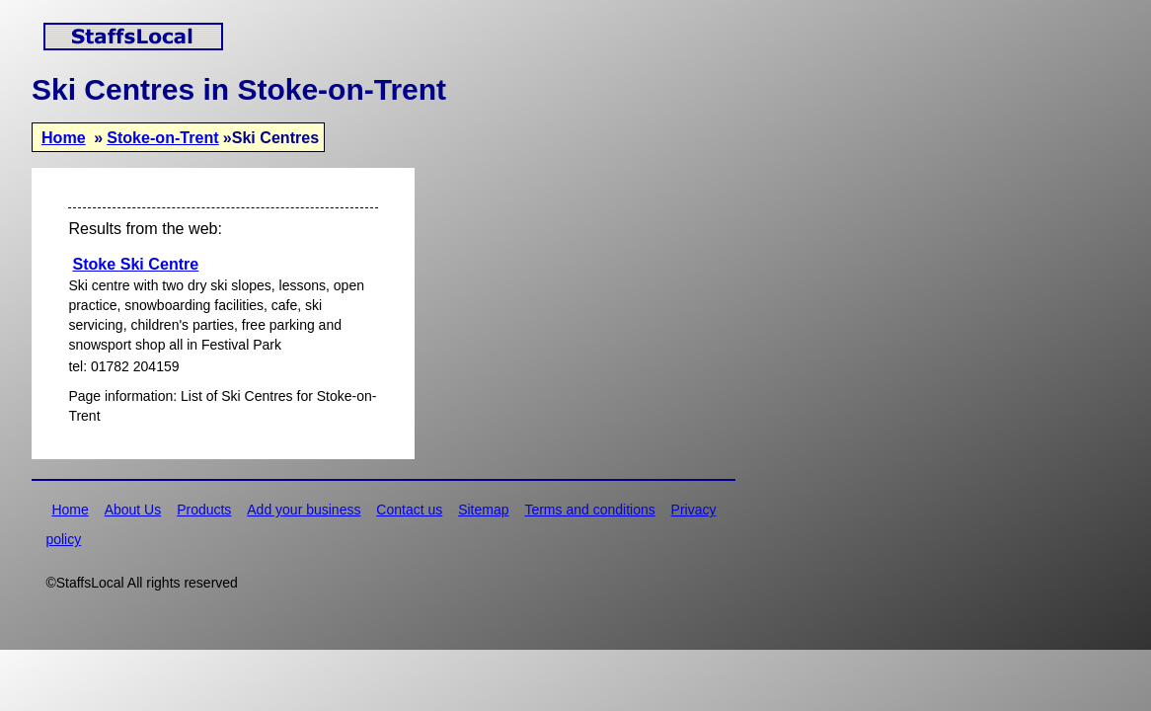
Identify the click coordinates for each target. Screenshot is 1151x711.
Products (204, 509)
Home (63, 137)
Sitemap (483, 509)
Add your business (303, 509)
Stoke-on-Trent (163, 137)
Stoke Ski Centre (135, 264)
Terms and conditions (589, 509)
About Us (133, 509)
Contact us (409, 509)
